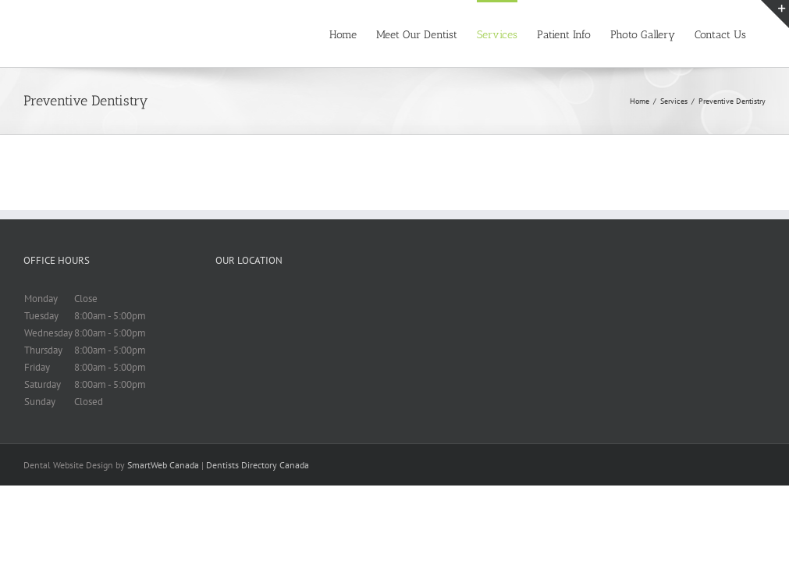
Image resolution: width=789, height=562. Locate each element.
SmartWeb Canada (163, 465)
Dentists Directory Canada (257, 465)
